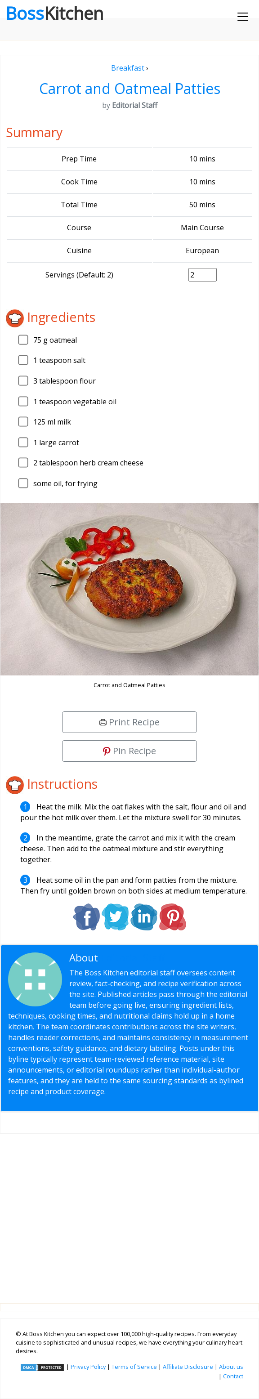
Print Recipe (129, 722)
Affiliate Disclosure (188, 1367)
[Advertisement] (129, 1211)
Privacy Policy (88, 1367)
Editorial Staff (133, 958)
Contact (233, 1376)
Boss (54, 13)
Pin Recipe (129, 751)
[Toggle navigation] (243, 17)
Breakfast (127, 68)
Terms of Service (134, 1367)
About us (231, 1367)
